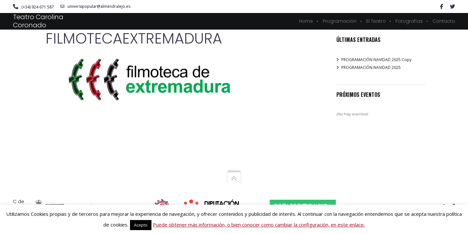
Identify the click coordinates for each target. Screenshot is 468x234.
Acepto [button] (141, 225)
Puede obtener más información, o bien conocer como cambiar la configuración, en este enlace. (259, 224)
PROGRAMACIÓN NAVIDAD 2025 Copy (376, 59)
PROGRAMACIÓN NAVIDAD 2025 (371, 67)
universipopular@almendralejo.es (95, 6)
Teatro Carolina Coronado (38, 21)
